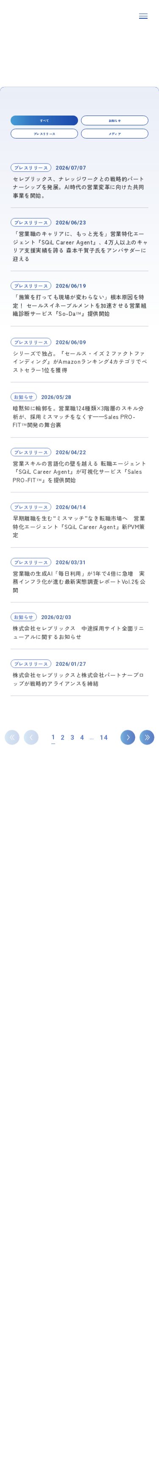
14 (104, 762)
